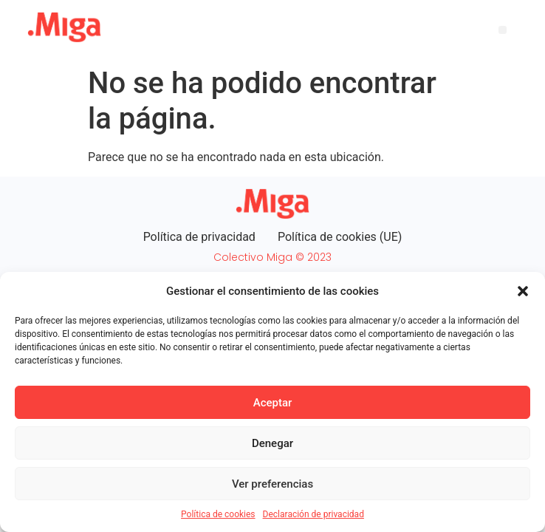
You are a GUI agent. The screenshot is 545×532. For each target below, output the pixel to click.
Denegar (272, 443)
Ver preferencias (272, 484)
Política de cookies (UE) (340, 237)
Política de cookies (218, 514)
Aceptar (272, 402)
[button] (522, 291)
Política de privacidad (199, 237)
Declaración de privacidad (313, 514)
